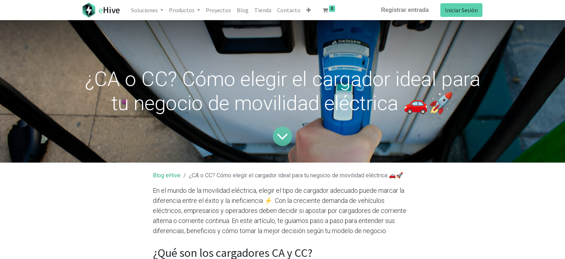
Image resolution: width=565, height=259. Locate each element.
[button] (308, 10)
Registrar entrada (405, 10)
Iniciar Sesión (461, 10)
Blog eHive (167, 175)
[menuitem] (218, 10)
